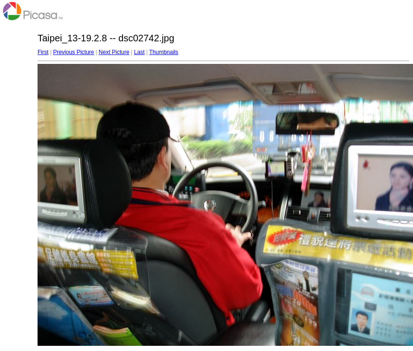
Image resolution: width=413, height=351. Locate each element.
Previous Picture (73, 52)
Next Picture (114, 52)
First (43, 52)
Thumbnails (163, 52)
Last (139, 52)
